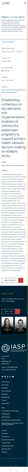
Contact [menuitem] (4, 430)
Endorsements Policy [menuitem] (8, 440)
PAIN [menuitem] (3, 408)
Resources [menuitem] (5, 385)
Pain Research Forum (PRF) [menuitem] (10, 411)
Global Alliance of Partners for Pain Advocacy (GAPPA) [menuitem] (13, 424)
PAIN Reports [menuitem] (6, 414)
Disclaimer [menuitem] (5, 433)
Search (17, 469)
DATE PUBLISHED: (7, 68)
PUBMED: (4, 87)
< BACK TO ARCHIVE (7, 42)
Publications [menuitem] (5, 382)
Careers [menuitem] (4, 400)
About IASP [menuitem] (5, 403)
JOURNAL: (4, 77)
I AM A (10, 469)
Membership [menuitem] (5, 397)
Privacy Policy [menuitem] (6, 443)
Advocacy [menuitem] (5, 394)
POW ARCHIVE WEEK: (8, 48)
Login (24, 469)
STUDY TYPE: (5, 58)
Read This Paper (10, 280)
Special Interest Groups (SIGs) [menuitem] (11, 420)
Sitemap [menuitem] (4, 452)
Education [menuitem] (5, 388)
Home (3, 469)
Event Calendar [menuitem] (6, 391)
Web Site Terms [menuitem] (6, 449)
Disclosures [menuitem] (5, 437)
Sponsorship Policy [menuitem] (8, 446)
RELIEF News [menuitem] (6, 417)
